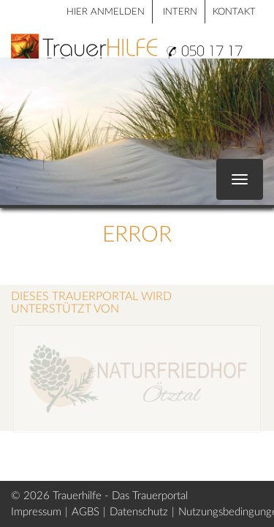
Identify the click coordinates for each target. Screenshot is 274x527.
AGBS (85, 512)
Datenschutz (139, 512)
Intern (180, 12)
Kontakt (234, 12)
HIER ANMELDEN (105, 12)
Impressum (36, 512)
